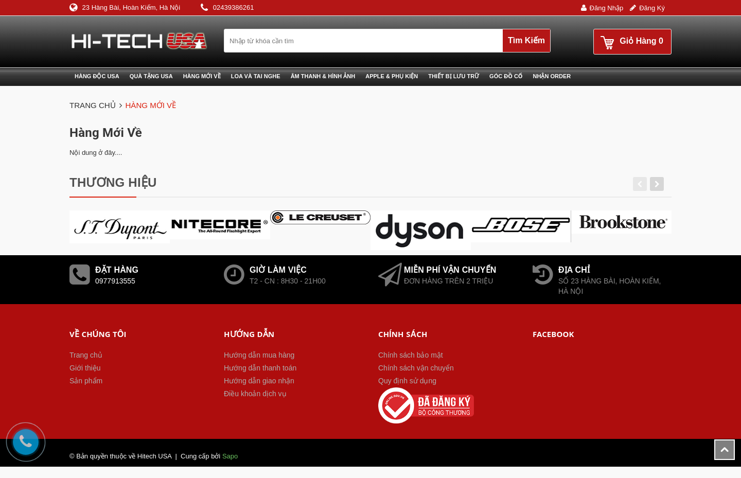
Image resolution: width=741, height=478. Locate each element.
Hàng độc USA (97, 76)
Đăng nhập (607, 8)
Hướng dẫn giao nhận (259, 381)
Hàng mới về (202, 76)
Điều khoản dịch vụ (255, 394)
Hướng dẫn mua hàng (259, 355)
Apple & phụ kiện (391, 76)
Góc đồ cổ (505, 76)
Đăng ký (652, 8)
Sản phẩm (85, 381)
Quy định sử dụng (407, 381)
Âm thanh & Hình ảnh (323, 76)
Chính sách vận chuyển (416, 368)
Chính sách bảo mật (410, 355)
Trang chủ (85, 355)
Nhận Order (552, 76)
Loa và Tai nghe (255, 76)
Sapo (230, 456)
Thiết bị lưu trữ (453, 76)
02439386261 (233, 7)
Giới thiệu (85, 368)
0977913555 (115, 281)
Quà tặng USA (151, 76)
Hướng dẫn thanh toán (260, 368)
